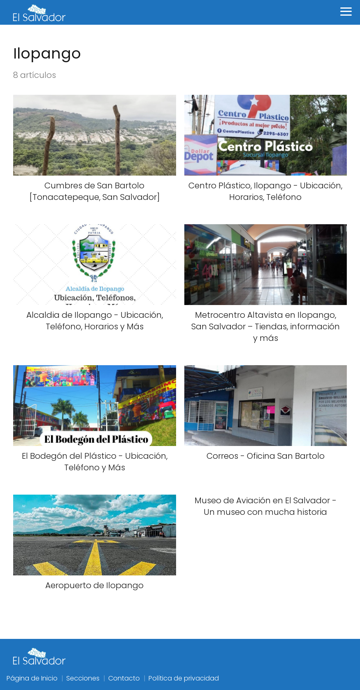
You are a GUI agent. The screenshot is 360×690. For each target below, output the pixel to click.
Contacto (124, 678)
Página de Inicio (32, 678)
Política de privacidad (184, 678)
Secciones (83, 678)
